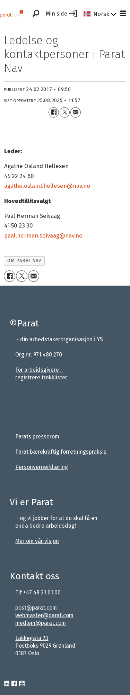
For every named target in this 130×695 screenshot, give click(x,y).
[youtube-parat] (22, 683)
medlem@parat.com (40, 623)
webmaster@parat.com (44, 615)
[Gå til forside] (11, 14)
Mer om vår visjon (37, 541)
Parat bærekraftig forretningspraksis (61, 451)
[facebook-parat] (14, 683)
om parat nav (24, 260)
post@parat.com (36, 607)
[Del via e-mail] (75, 112)
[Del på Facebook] (54, 112)
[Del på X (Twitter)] (65, 112)
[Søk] (36, 14)
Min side (56, 13)
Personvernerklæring (41, 467)
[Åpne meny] (123, 13)
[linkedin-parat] (6, 683)
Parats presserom (37, 436)
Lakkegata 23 (31, 638)
